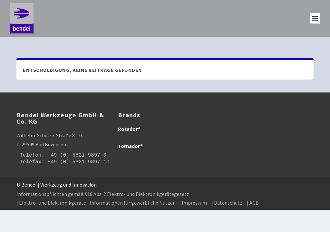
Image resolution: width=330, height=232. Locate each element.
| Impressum (193, 194)
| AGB (253, 194)
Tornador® (130, 137)
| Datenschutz (226, 194)
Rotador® (129, 120)
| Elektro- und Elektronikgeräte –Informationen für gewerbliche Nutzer (95, 194)
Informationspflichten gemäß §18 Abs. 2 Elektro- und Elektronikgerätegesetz (102, 185)
